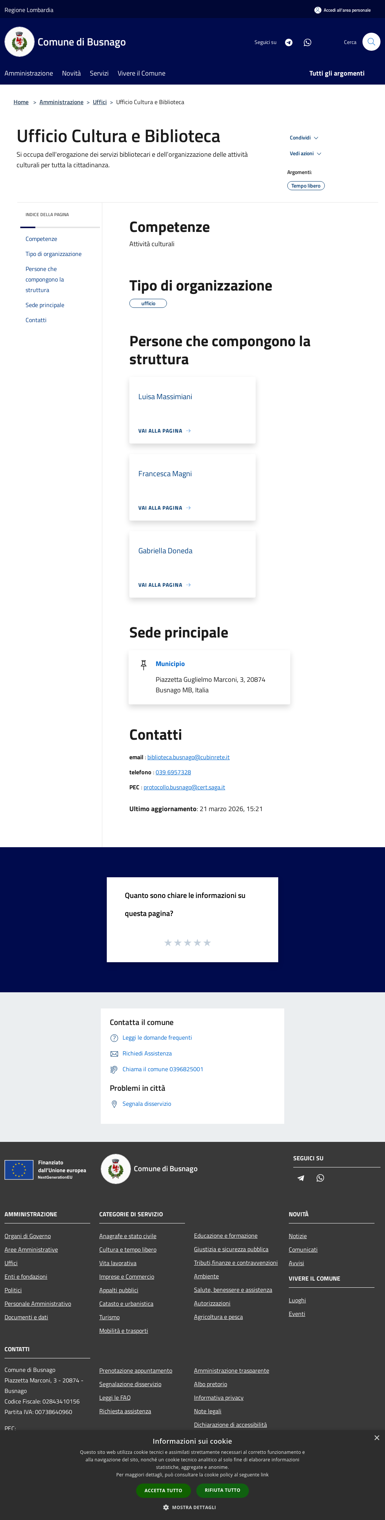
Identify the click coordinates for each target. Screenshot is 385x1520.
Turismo (109, 1317)
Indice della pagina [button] (47, 214)
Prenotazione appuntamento (135, 1370)
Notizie (298, 1235)
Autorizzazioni (212, 1303)
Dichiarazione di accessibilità (230, 1424)
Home (21, 101)
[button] (192, 1507)
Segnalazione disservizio (130, 1383)
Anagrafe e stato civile (127, 1235)
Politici (13, 1289)
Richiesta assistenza (125, 1411)
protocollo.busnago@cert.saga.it (184, 787)
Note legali (207, 1411)
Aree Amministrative (31, 1249)
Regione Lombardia (29, 9)
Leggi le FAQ (115, 1397)
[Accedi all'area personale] (342, 10)
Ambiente (206, 1276)
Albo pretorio (210, 1383)
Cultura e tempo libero (127, 1249)
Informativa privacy (219, 1397)
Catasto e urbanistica (126, 1303)
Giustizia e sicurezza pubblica (231, 1249)
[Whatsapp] (304, 41)
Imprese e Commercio (126, 1276)
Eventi (297, 1313)
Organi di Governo (28, 1235)
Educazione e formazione (226, 1235)
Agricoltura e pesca (218, 1316)
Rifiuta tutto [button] (223, 1490)
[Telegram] (285, 41)
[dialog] (192, 1475)
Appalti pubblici (118, 1289)
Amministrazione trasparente (231, 1370)
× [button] (376, 1438)
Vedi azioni (307, 153)
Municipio (170, 664)
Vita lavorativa (117, 1262)
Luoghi (297, 1300)
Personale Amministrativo (38, 1303)
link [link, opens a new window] (265, 1475)
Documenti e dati (26, 1317)
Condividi (305, 137)
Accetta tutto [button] (163, 1490)
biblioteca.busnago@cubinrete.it (188, 757)
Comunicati (303, 1249)
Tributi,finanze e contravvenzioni (236, 1262)
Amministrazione (61, 101)
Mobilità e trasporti (123, 1330)
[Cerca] (371, 42)
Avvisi (296, 1262)
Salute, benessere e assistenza (233, 1289)
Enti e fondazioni (26, 1276)
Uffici (100, 101)
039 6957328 (173, 772)
